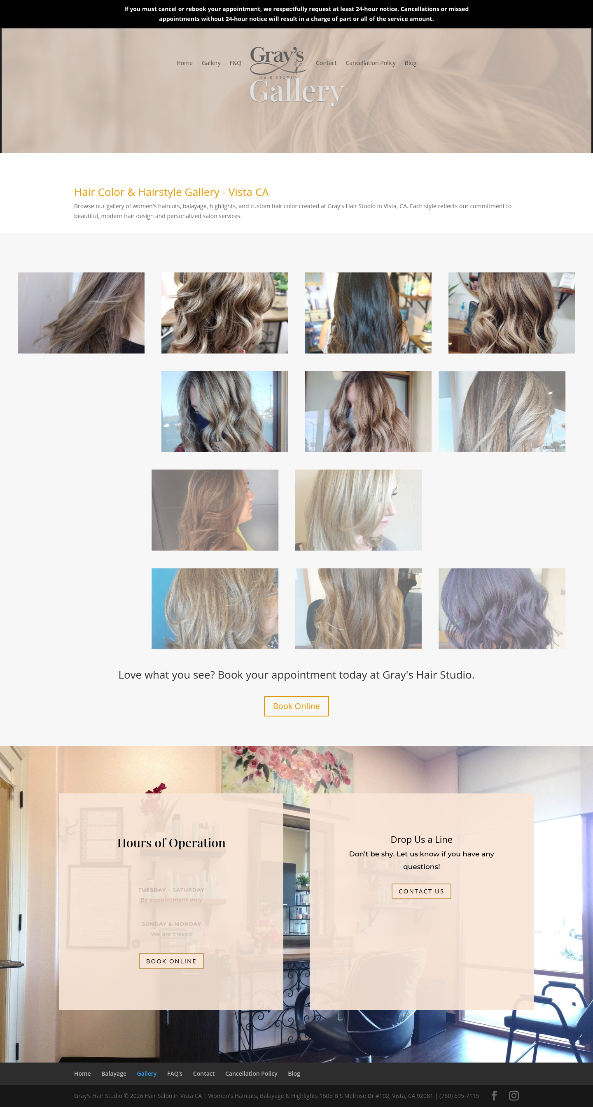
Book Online (296, 706)
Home (185, 63)
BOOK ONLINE (171, 961)
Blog (411, 63)
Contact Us (421, 891)
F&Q (235, 63)
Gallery (211, 63)
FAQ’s (174, 1073)
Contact (326, 63)
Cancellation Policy (370, 63)
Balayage (113, 1073)
